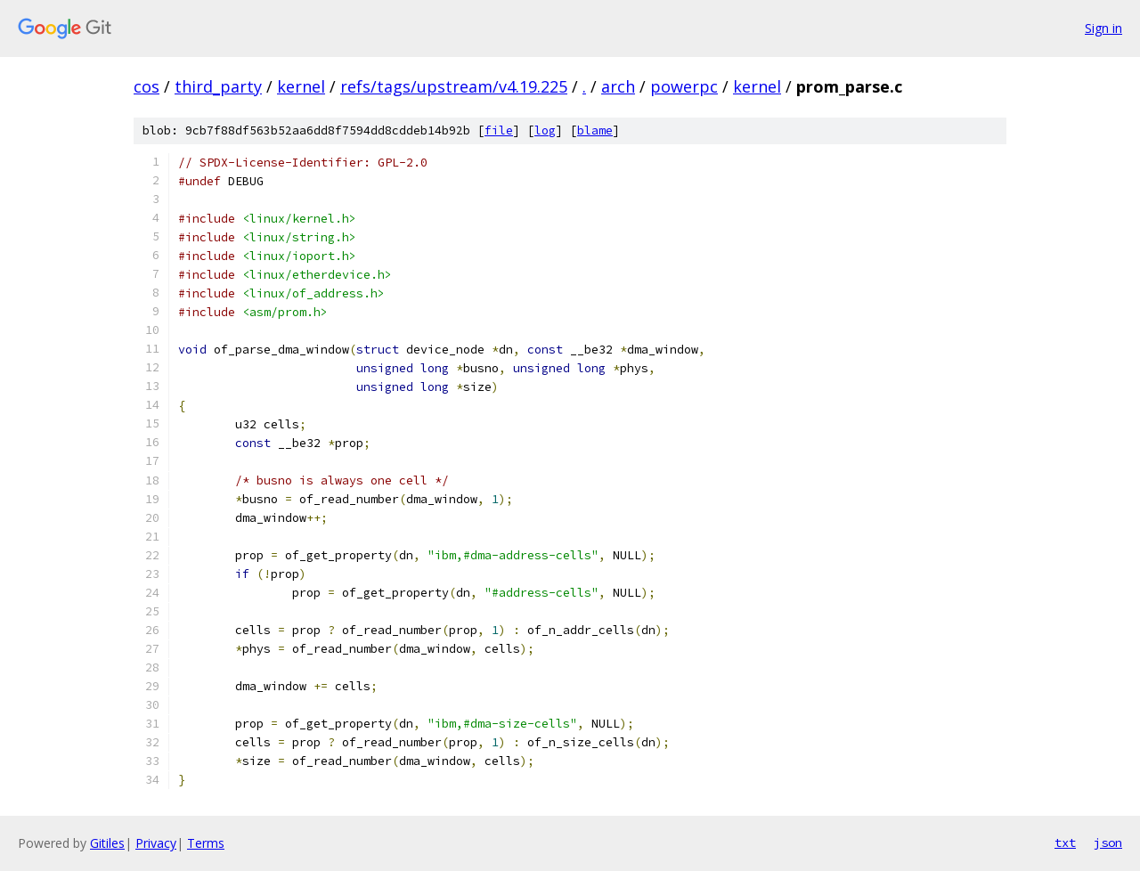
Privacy (155, 842)
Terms (205, 842)
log (545, 130)
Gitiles (107, 842)
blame (595, 130)
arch (618, 86)
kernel (301, 86)
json (1108, 842)
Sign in (1103, 28)
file (498, 130)
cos (146, 86)
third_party (218, 86)
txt (1065, 842)
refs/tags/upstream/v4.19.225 (453, 86)
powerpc (684, 86)
